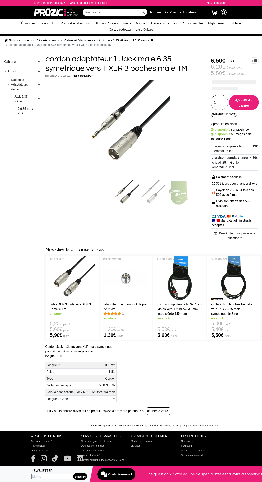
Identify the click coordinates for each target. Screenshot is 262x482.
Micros (140, 23)
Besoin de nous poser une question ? (234, 236)
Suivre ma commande (192, 455)
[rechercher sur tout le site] (143, 12)
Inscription (186, 445)
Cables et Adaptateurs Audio (19, 84)
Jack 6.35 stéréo (21, 99)
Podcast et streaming (75, 23)
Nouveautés (159, 12)
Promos (175, 12)
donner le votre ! (158, 411)
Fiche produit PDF (83, 75)
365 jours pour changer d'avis (88, 2)
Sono (44, 23)
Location (189, 12)
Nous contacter (216, 2)
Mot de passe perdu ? (192, 450)
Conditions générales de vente (97, 441)
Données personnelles (92, 445)
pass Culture (144, 29)
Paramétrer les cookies (93, 450)
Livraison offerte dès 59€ (49, 2)
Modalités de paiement (143, 441)
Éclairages (28, 23)
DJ (54, 23)
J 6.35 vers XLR (25, 111)
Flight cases (216, 23)
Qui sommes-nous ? (41, 441)
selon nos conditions (159, 425)
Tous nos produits (18, 40)
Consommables (192, 23)
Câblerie (235, 23)
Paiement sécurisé (90, 455)
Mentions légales (40, 450)
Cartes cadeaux (120, 29)
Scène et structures (163, 23)
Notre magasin (38, 445)
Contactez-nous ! (116, 474)
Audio (12, 71)
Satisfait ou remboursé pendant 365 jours (102, 460)
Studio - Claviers (106, 23)
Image (126, 23)
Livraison (135, 445)
